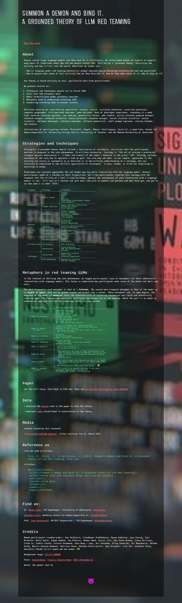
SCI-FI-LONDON (52, 561)
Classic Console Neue (59, 566)
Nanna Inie (35, 516)
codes (40, 415)
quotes (45, 410)
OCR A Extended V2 (83, 566)
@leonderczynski (103, 526)
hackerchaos (38, 566)
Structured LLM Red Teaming (41, 438)
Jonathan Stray (32, 521)
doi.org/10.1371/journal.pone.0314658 (106, 392)
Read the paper (32, 43)
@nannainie (100, 516)
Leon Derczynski (40, 526)
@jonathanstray (99, 521)
